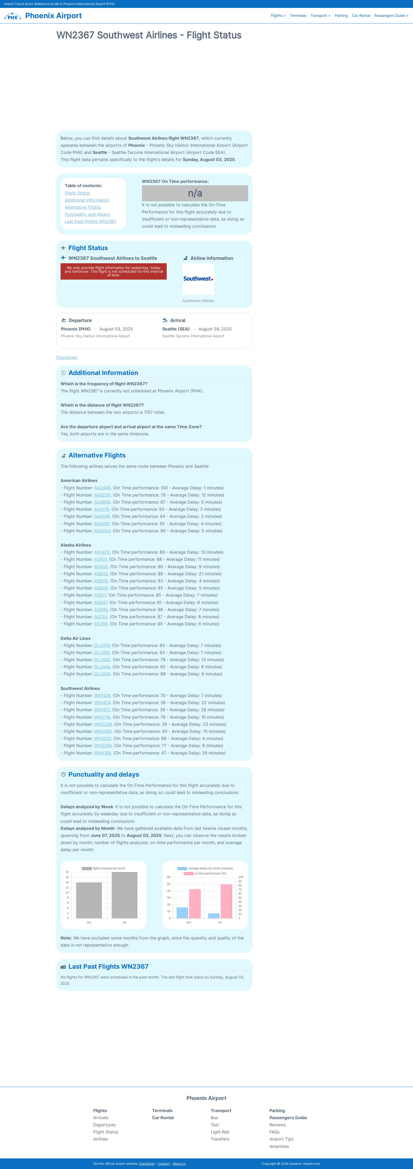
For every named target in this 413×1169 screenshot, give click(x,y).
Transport (221, 1110)
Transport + (321, 15)
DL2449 (102, 673)
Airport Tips (281, 1139)
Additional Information (87, 200)
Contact (164, 1164)
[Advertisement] (206, 88)
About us (179, 1164)
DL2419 (102, 652)
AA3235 (102, 495)
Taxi (215, 1124)
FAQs (274, 1131)
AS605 (101, 580)
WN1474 (102, 702)
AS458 (101, 566)
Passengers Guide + (391, 15)
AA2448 (102, 487)
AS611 (100, 595)
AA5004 (102, 530)
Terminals (298, 15)
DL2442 (102, 659)
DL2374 (102, 645)
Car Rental (361, 15)
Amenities (279, 1146)
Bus (214, 1117)
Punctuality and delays (87, 214)
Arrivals (100, 1117)
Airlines (100, 1139)
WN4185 (102, 753)
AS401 (100, 559)
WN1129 (102, 695)
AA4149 (102, 516)
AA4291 (102, 523)
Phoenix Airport (53, 15)
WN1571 (102, 709)
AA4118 (101, 509)
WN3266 (103, 745)
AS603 (101, 573)
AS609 (101, 588)
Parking (341, 15)
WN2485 (103, 731)
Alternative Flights (83, 207)
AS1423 (102, 552)
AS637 (100, 602)
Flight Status (77, 193)
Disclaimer (147, 1164)
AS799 (100, 623)
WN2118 (102, 717)
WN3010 (102, 738)
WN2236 (103, 724)
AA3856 (102, 502)
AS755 (100, 616)
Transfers (220, 1139)
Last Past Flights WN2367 (90, 221)
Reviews (277, 1124)
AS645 (101, 609)
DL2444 (102, 666)
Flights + (278, 15)
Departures (104, 1124)
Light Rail (220, 1131)
